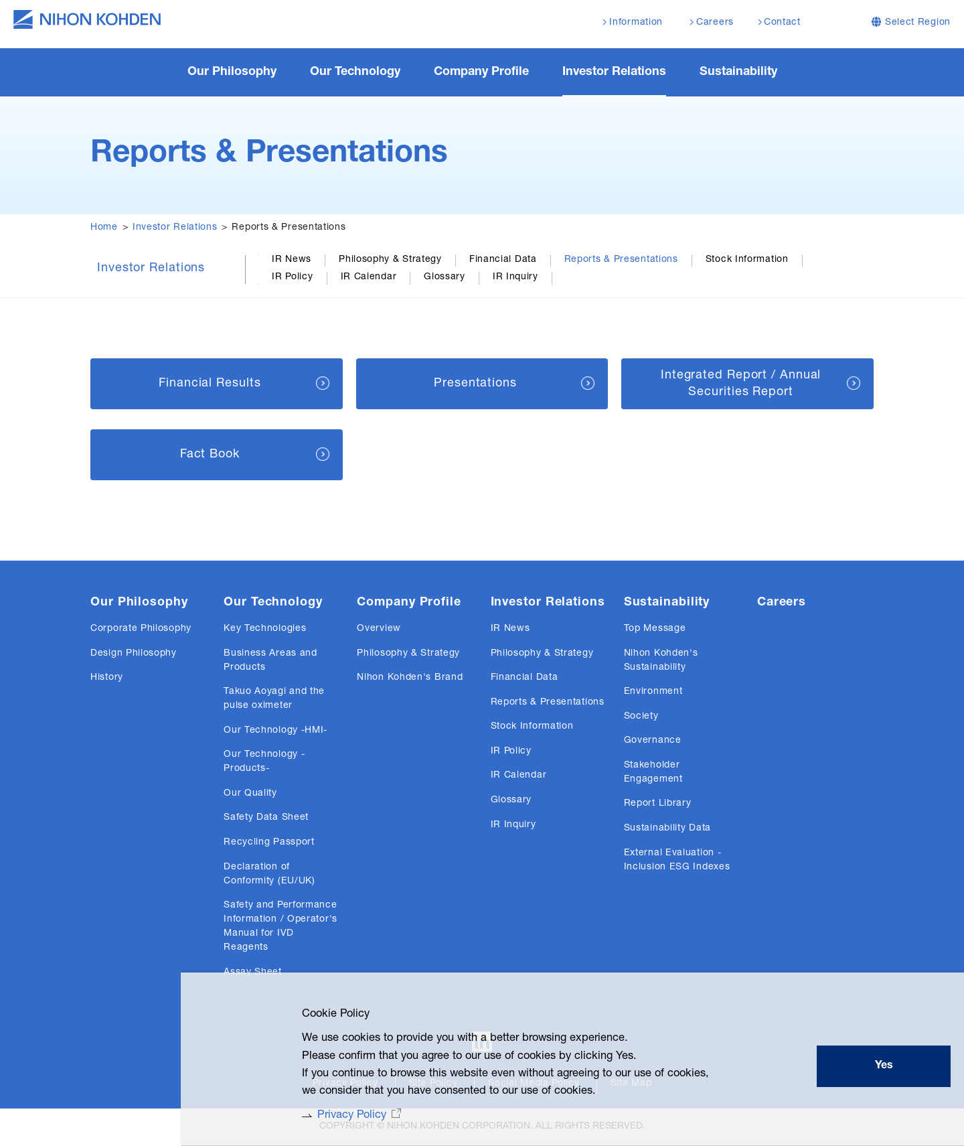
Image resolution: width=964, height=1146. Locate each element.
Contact (782, 22)
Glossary (444, 277)
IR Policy (292, 277)
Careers (781, 603)
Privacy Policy (336, 1114)
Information (636, 22)
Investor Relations (175, 227)
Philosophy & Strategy (390, 260)
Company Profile (409, 603)
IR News (291, 260)
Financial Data (503, 260)
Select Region (918, 22)
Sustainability (667, 603)
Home (104, 227)
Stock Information (747, 260)
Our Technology (273, 603)
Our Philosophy (139, 603)
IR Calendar (369, 277)
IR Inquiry (515, 277)
